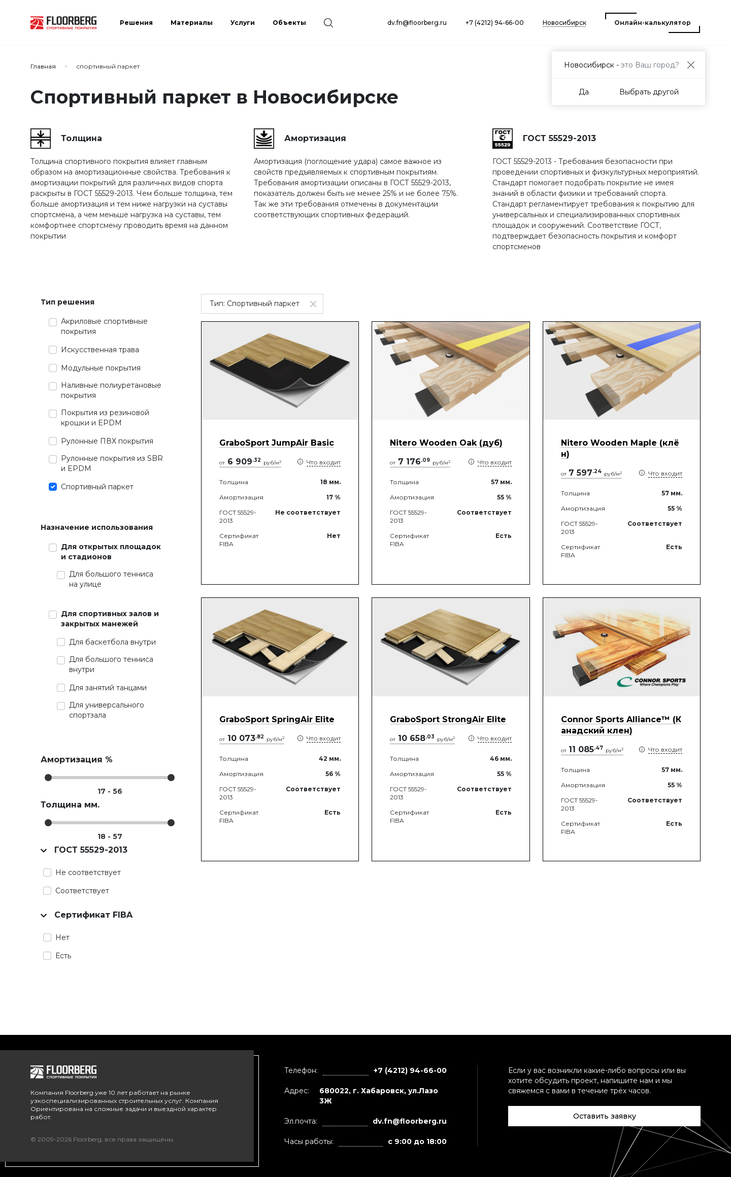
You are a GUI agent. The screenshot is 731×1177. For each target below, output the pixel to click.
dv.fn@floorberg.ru (417, 22)
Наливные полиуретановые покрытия (111, 390)
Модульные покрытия (101, 368)
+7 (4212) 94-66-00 (495, 22)
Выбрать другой (649, 91)
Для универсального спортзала (106, 710)
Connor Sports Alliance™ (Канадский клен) (621, 725)
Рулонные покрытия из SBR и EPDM (112, 463)
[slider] (48, 777)
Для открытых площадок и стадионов (111, 551)
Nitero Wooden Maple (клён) (620, 448)
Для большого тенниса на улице (111, 579)
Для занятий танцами (108, 687)
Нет (62, 937)
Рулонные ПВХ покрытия (107, 441)
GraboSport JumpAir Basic (276, 443)
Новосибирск (564, 22)
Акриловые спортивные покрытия (104, 326)
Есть (63, 955)
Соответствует (82, 890)
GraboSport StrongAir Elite (448, 719)
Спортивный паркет (97, 486)
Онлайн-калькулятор (652, 22)
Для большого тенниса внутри (111, 664)
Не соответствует (88, 872)
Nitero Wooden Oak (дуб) (446, 443)
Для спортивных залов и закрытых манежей (110, 618)
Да (584, 91)
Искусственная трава (100, 349)
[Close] (690, 64)
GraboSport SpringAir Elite (277, 719)
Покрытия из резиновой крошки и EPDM (105, 417)
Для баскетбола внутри (112, 642)
